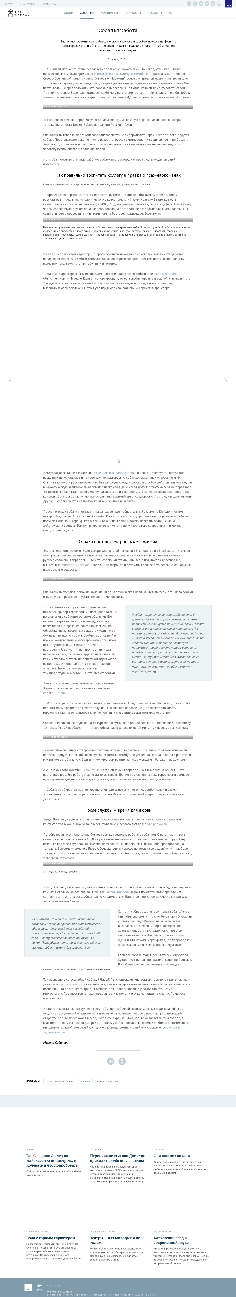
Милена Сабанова (55, 1042)
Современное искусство (103, 1231)
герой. (62, 693)
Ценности (132, 13)
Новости (154, 13)
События (87, 13)
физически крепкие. (76, 565)
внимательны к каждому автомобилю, (121, 73)
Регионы (9, 3)
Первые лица (49, 3)
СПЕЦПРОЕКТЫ (27, 3)
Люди (68, 13)
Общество (85, 1081)
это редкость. (157, 824)
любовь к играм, (165, 273)
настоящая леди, (117, 892)
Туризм (30, 1149)
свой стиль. (92, 770)
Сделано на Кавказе (37, 1231)
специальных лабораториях (116, 473)
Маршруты (109, 13)
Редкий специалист (107, 1081)
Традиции (159, 1149)
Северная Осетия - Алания (59, 1081)
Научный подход (162, 1231)
